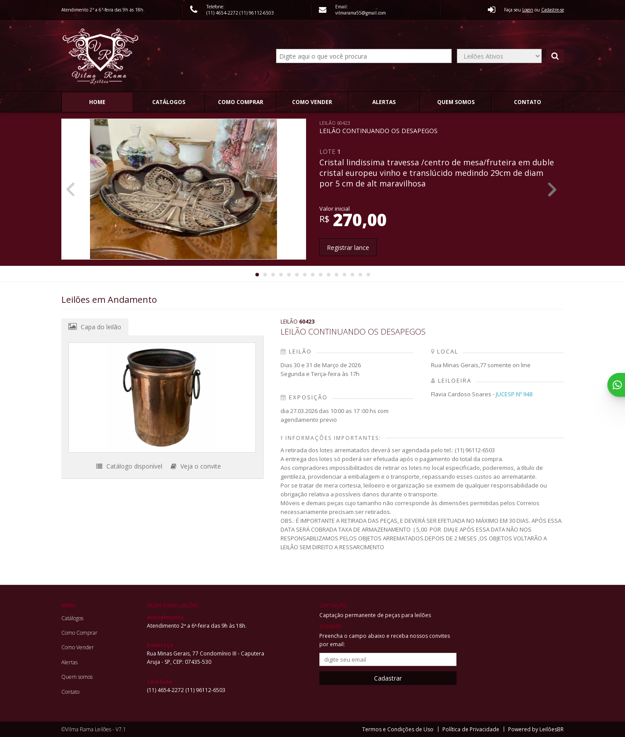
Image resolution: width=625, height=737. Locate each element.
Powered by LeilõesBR (536, 729)
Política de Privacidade (470, 729)
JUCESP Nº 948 (514, 394)
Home (97, 102)
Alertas (384, 102)
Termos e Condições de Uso (398, 729)
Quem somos (456, 102)
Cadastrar (388, 678)
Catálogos (168, 102)
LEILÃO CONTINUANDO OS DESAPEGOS (378, 127)
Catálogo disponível (129, 466)
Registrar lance (348, 247)
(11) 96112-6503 (257, 13)
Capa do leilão (94, 326)
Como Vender (312, 102)
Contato (527, 102)
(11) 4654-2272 (223, 13)
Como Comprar (240, 102)
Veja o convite (196, 466)
